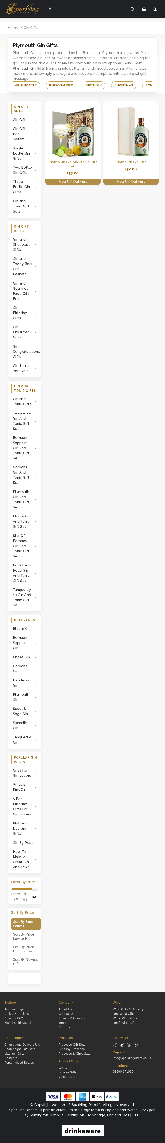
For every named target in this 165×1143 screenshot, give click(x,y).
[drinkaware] (83, 1130)
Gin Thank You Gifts (21, 368)
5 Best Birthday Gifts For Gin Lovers (22, 806)
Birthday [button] (94, 85)
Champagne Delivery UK (22, 1044)
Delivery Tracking (16, 1013)
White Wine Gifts (125, 1018)
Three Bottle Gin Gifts (21, 187)
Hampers (10, 1058)
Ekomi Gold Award (17, 1022)
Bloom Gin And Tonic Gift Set (22, 521)
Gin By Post (23, 843)
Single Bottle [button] (24, 85)
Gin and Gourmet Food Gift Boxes (21, 291)
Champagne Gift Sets (19, 1049)
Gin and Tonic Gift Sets (21, 206)
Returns (64, 1027)
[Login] (155, 9)
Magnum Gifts (14, 1053)
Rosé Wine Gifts (124, 1022)
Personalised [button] (61, 85)
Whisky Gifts (68, 1072)
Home (13, 28)
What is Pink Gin (19, 787)
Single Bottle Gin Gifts (21, 153)
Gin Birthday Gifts (20, 313)
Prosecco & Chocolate (75, 1053)
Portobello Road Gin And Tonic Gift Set (22, 573)
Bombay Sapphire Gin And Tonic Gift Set (21, 448)
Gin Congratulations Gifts (25, 351)
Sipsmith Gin (20, 725)
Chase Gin (21, 657)
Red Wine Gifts (123, 1013)
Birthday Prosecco (72, 1049)
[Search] (132, 9)
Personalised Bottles (19, 1062)
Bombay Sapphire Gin (20, 643)
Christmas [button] (123, 85)
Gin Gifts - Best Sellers (21, 134)
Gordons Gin (20, 668)
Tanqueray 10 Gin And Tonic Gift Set (22, 597)
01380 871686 (123, 1071)
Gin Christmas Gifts (21, 332)
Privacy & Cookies (72, 1018)
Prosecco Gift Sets (72, 1044)
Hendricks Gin (21, 682)
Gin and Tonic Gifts (22, 401)
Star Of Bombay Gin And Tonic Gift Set (21, 546)
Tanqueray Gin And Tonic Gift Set (22, 421)
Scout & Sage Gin (20, 711)
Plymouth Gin (21, 697)
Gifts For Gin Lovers (22, 773)
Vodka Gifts (67, 1077)
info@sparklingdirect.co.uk (132, 1058)
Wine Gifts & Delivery (128, 1009)
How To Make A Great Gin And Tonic (21, 859)
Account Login (14, 1009)
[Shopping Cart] (144, 9)
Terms (63, 1022)
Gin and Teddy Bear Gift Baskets (23, 266)
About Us (65, 1009)
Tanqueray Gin (22, 739)
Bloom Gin (22, 629)
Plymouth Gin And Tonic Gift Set (21, 499)
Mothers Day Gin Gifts (20, 828)
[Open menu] (49, 9)
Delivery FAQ (13, 1018)
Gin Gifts (31, 28)
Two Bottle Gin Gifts (22, 170)
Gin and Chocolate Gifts (22, 244)
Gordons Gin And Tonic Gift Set (21, 475)
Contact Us (67, 1013)
